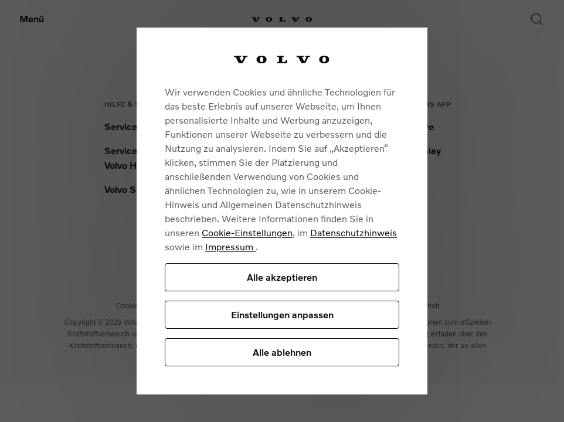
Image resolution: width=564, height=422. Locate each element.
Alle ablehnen (282, 352)
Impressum (230, 246)
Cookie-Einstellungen (247, 232)
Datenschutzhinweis (353, 232)
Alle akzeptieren (282, 277)
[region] (282, 211)
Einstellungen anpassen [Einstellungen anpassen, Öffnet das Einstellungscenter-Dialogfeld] (282, 314)
